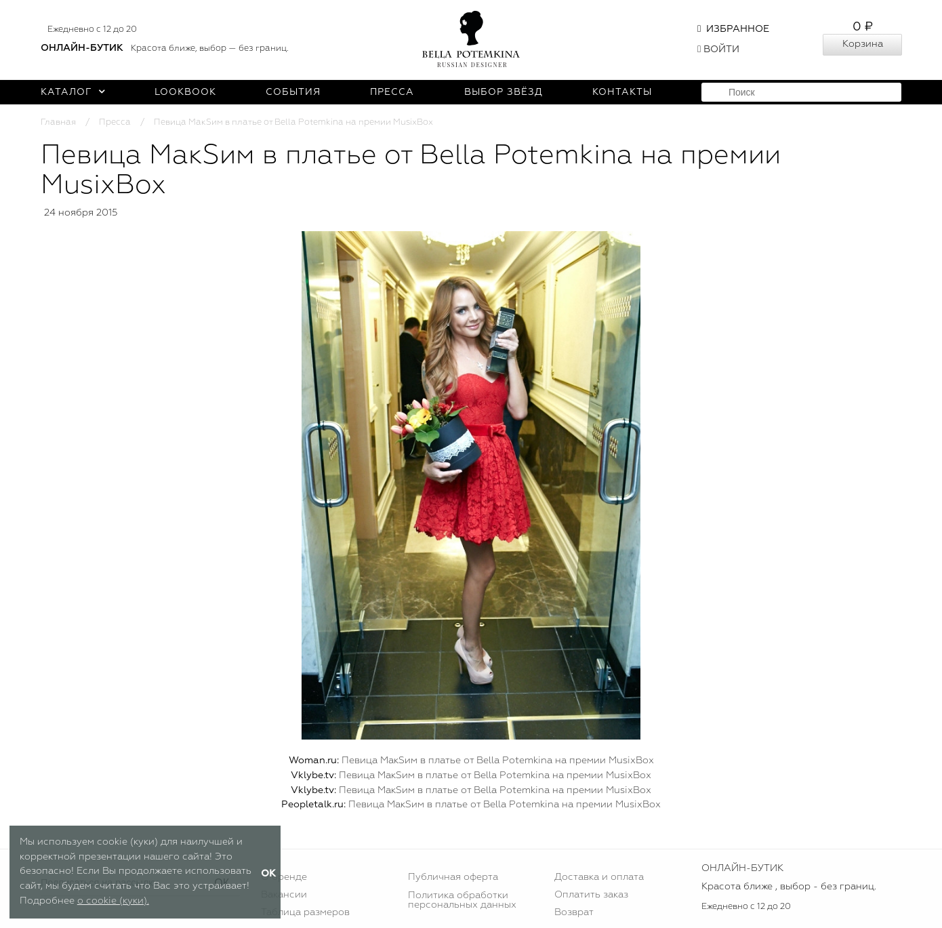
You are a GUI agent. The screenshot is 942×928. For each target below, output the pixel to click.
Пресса (392, 92)
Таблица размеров (305, 912)
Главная (58, 122)
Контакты (622, 92)
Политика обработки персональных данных (462, 900)
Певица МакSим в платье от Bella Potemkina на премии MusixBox (498, 760)
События (293, 92)
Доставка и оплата (599, 877)
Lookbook (185, 92)
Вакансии (284, 895)
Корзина (862, 44)
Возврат (574, 912)
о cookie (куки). (113, 901)
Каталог (73, 92)
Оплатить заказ (591, 895)
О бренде (284, 877)
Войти (718, 49)
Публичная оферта (453, 877)
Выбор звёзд (503, 92)
